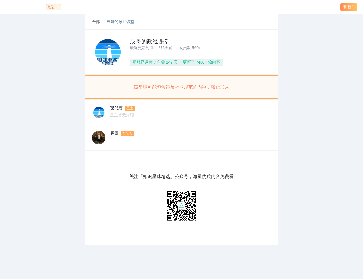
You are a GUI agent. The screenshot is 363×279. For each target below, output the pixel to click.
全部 (96, 22)
